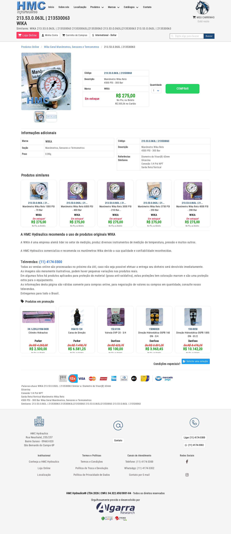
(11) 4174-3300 (50, 263)
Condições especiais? (167, 365)
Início (51, 7)
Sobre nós (63, 7)
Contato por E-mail (139, 472)
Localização (80, 7)
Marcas (112, 7)
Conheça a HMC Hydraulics (44, 459)
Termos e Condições (92, 459)
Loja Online (44, 466)
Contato (147, 7)
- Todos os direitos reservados (115, 491)
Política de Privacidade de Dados (91, 472)
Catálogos (129, 7)
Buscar (209, 36)
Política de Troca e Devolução (92, 466)
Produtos (95, 7)
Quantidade (145, 109)
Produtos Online (29, 46)
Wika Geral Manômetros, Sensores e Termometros (69, 46)
